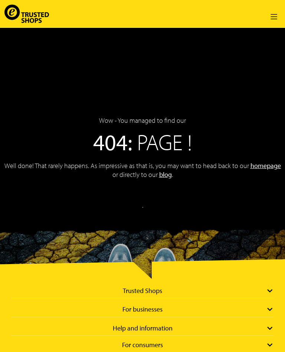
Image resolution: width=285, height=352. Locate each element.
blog (165, 174)
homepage (265, 165)
